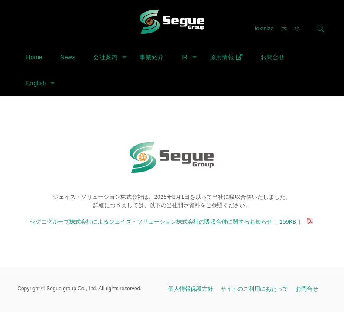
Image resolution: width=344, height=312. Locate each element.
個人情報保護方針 (190, 289)
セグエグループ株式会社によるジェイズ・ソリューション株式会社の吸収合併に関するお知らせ (172, 221)
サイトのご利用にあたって (254, 289)
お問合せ (306, 289)
